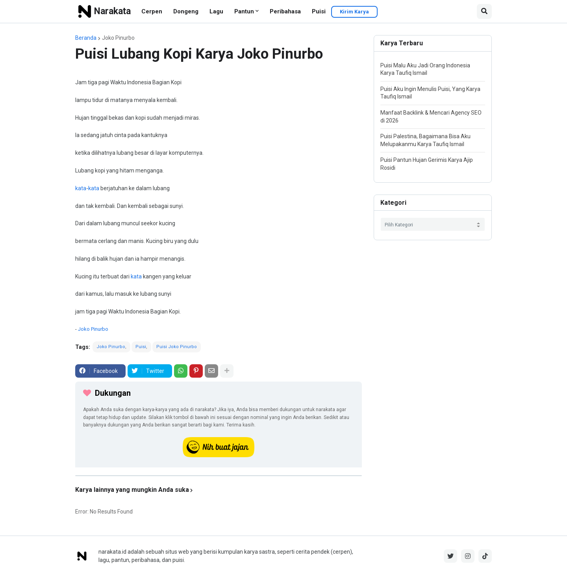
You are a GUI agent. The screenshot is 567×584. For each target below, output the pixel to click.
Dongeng (185, 11)
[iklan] (218, 475)
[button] (484, 11)
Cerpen (151, 11)
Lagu (216, 11)
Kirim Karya (354, 12)
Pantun (244, 11)
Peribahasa (285, 11)
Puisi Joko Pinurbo (176, 346)
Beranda (85, 38)
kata (80, 188)
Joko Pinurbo (118, 38)
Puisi (319, 11)
